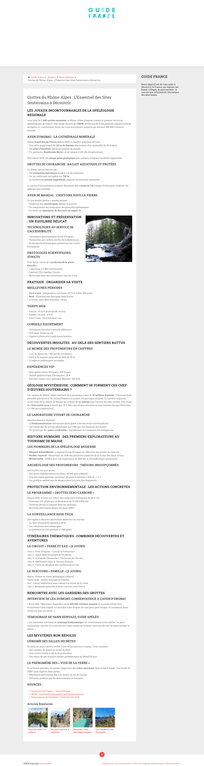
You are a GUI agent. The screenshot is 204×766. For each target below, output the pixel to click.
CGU (135, 763)
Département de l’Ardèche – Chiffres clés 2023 (55, 697)
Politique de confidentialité (152, 763)
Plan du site (108, 763)
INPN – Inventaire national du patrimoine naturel (57, 694)
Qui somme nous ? (123, 763)
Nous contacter (173, 763)
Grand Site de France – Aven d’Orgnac (51, 691)
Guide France (45, 763)
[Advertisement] (102, 46)
